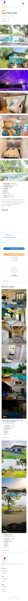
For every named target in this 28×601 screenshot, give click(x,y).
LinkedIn (4, 591)
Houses (3, 10)
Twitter (3, 589)
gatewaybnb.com (5, 578)
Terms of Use (10, 598)
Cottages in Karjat (8, 534)
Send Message (14, 254)
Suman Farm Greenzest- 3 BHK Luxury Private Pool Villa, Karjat (13, 421)
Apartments (4, 571)
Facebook (4, 586)
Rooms (3, 573)
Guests (3, 580)
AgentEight (14, 275)
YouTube (4, 588)
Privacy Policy (17, 598)
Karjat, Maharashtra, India (8, 15)
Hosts (3, 581)
